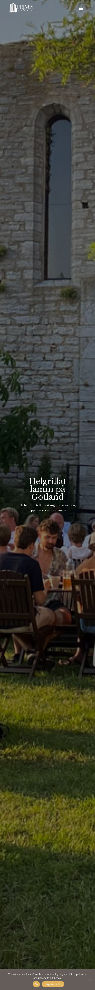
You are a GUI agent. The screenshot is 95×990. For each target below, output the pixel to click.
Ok (36, 984)
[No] (90, 980)
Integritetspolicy (53, 984)
